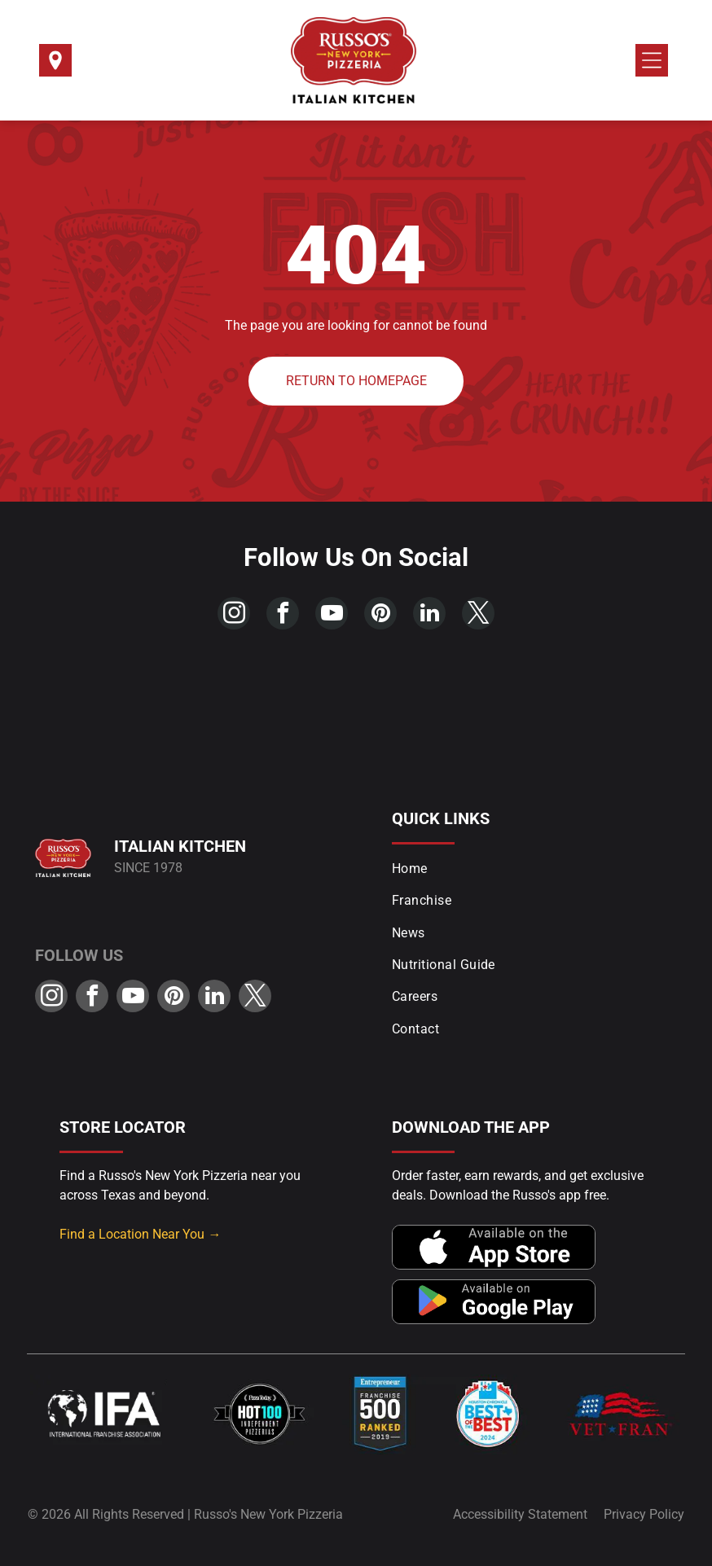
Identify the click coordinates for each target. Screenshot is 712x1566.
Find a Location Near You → (140, 1234)
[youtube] (331, 615)
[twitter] (478, 615)
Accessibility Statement (520, 1514)
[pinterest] (380, 615)
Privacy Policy (644, 1514)
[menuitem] (534, 868)
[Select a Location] (55, 65)
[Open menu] (651, 60)
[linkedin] (429, 615)
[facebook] (282, 615)
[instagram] (234, 615)
